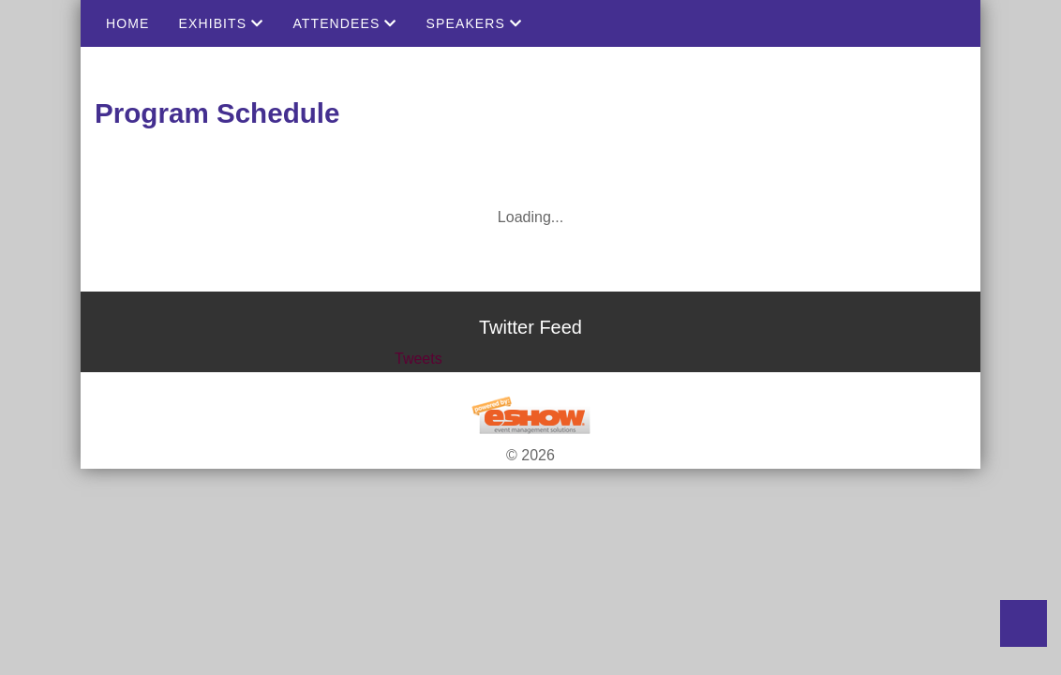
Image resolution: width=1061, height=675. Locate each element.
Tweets (418, 359)
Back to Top (1023, 623)
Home (127, 23)
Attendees (344, 23)
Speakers (474, 23)
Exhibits (220, 23)
